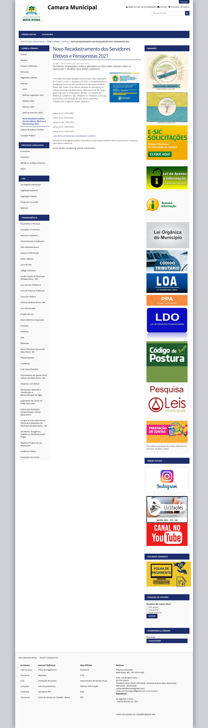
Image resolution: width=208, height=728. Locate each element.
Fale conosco (26, 669)
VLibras (186, 6)
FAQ (82, 691)
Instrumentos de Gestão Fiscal (93, 680)
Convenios (25, 697)
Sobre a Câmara (53, 42)
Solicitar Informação (89, 686)
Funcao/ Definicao (46, 665)
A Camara (25, 665)
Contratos (24, 691)
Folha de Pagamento (47, 669)
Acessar (184, 1)
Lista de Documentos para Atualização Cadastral (74, 136)
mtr (57, 64)
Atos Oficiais (86, 665)
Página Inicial (28, 34)
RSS (81, 697)
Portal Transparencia (49, 657)
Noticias (120, 665)
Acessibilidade (150, 6)
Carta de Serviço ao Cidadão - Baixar (54, 697)
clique (166, 448)
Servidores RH (44, 691)
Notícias (65, 42)
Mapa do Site (134, 6)
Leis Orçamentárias (46, 686)
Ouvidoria (47, 34)
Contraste (175, 6)
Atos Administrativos (28, 657)
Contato (163, 6)
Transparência (29, 217)
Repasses (42, 675)
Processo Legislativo (32, 145)
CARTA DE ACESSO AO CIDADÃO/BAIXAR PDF (135, 714)
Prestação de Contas (47, 680)
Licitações (24, 686)
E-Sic (22, 680)
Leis (23, 178)
